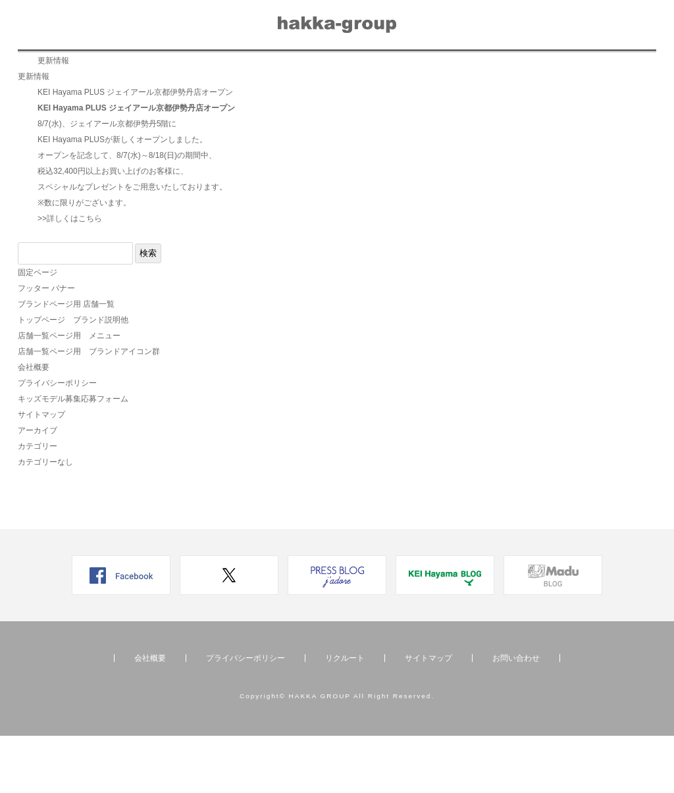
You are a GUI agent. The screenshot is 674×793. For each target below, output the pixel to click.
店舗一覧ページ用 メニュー (69, 392)
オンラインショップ (595, 70)
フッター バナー (46, 345)
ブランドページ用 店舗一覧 (66, 361)
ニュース (206, 70)
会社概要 (420, 70)
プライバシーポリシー (57, 440)
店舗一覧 (137, 70)
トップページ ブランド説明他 (73, 377)
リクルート (347, 70)
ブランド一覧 (60, 70)
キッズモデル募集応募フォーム (73, 456)
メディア (274, 70)
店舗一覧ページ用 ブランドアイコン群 (89, 408)
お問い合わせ (497, 70)
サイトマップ (41, 471)
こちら (90, 275)
